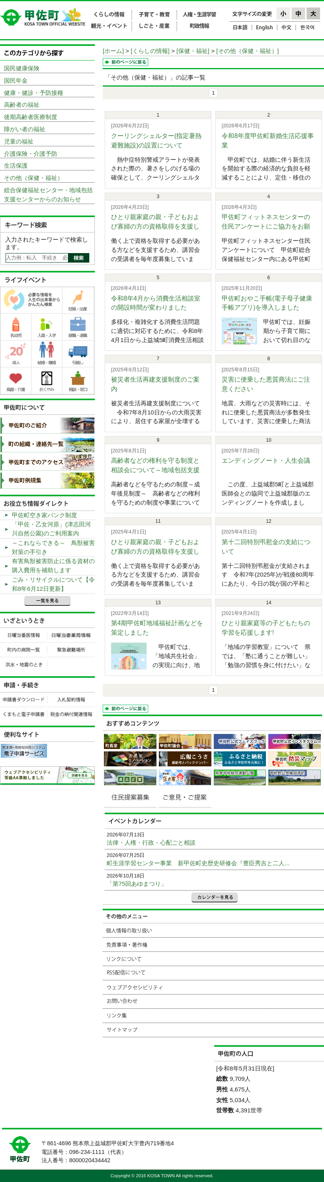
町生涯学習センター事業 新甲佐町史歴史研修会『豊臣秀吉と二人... (198, 863)
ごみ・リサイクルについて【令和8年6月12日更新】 (53, 584)
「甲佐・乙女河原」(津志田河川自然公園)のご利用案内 (51, 529)
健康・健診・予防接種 (33, 92)
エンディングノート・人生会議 (266, 460)
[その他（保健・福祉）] (247, 50)
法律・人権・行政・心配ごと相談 (151, 842)
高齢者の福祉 (22, 104)
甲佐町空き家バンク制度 (44, 515)
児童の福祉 (19, 141)
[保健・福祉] (193, 50)
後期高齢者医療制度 (30, 116)
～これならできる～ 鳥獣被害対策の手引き (53, 547)
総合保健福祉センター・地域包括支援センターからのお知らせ (48, 194)
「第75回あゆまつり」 (137, 883)
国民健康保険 (22, 68)
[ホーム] (113, 50)
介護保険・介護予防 (30, 153)
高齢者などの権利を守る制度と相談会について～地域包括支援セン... (155, 470)
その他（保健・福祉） (33, 177)
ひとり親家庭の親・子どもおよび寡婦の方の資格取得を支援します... (155, 226)
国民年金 (16, 80)
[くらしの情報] (150, 50)
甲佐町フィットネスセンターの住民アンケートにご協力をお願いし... (266, 226)
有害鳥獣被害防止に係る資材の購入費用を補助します (53, 565)
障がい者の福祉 (24, 129)
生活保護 (16, 165)
